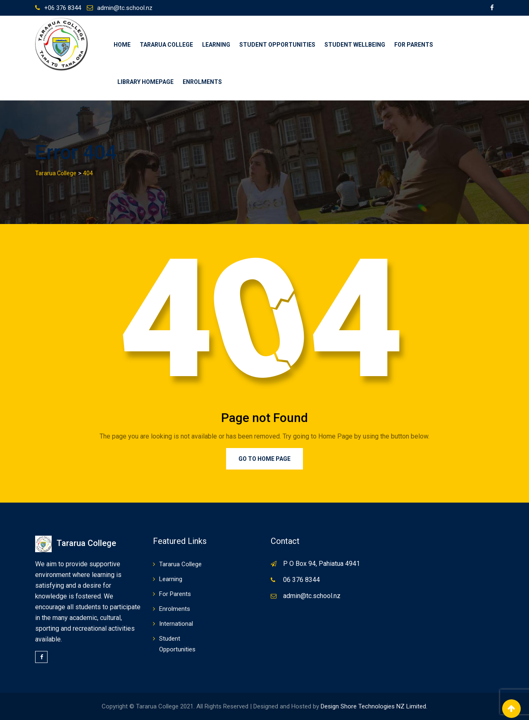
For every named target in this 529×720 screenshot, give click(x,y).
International (176, 623)
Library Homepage (145, 82)
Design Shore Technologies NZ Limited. (374, 706)
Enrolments (202, 82)
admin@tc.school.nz (125, 8)
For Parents (413, 44)
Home (122, 44)
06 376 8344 (301, 580)
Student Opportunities (277, 44)
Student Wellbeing (354, 44)
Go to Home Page (264, 458)
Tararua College (166, 44)
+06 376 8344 (62, 8)
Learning (216, 44)
